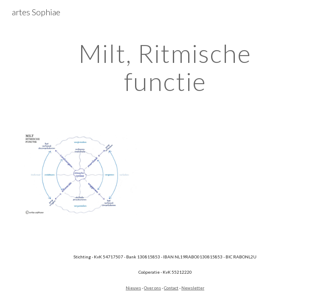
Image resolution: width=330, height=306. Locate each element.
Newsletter (192, 287)
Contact (171, 287)
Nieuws (133, 287)
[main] (165, 67)
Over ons (152, 287)
